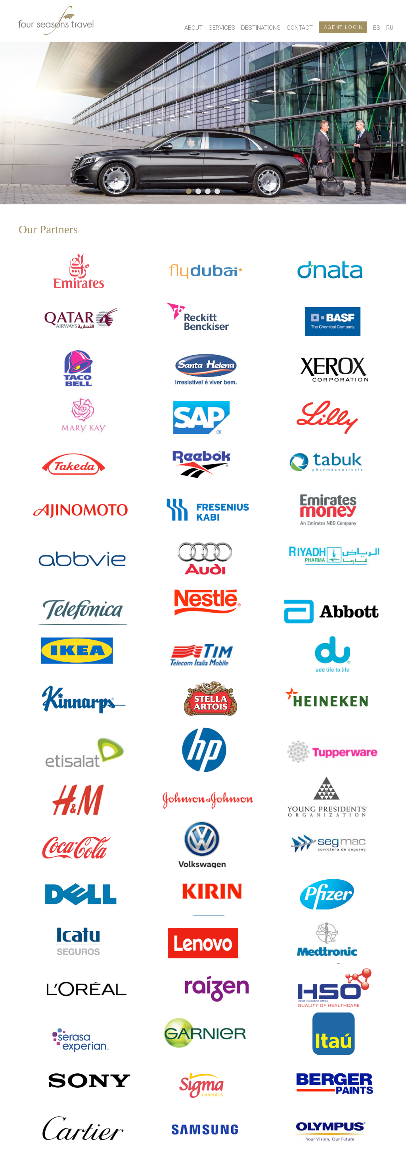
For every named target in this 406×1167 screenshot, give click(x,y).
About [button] (193, 27)
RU (389, 27)
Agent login (343, 27)
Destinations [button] (261, 27)
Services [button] (222, 27)
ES (376, 27)
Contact (300, 27)
